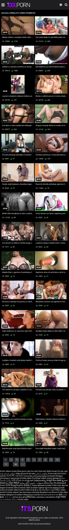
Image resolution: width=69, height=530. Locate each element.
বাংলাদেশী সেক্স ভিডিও (15, 476)
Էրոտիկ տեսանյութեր (35, 476)
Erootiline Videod (21, 495)
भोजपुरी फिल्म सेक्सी (53, 480)
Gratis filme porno (19, 471)
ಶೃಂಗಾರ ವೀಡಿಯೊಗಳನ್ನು (36, 480)
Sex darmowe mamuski (29, 492)
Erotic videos (5, 471)
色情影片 (28, 485)
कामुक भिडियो (61, 497)
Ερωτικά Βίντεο (36, 495)
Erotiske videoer (38, 488)
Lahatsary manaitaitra (46, 497)
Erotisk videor (26, 478)
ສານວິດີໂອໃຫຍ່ (29, 497)
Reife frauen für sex (55, 471)
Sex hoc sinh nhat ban (36, 471)
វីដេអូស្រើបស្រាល (17, 485)
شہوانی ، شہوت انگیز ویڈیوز (31, 483)
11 (6, 464)
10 (57, 460)
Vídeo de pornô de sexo (25, 473)
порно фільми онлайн (42, 485)
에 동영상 (34, 490)
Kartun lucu (18, 497)
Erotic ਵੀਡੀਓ (5, 485)
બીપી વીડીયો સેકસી (19, 480)
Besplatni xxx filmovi (48, 492)
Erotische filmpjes (55, 476)
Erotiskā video (12, 488)
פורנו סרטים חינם (51, 495)
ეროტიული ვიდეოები (10, 478)
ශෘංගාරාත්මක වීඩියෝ (9, 499)
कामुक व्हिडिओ (14, 483)
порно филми (53, 478)
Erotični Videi (24, 490)
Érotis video (23, 499)
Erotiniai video (24, 488)
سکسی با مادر (41, 473)
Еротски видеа (52, 488)
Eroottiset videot (39, 478)
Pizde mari (56, 485)
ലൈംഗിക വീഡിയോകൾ (54, 483)
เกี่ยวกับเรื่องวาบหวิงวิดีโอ (50, 490)
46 (16, 464)
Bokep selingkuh (7, 495)
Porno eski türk (54, 473)
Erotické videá (12, 490)
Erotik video (63, 492)
